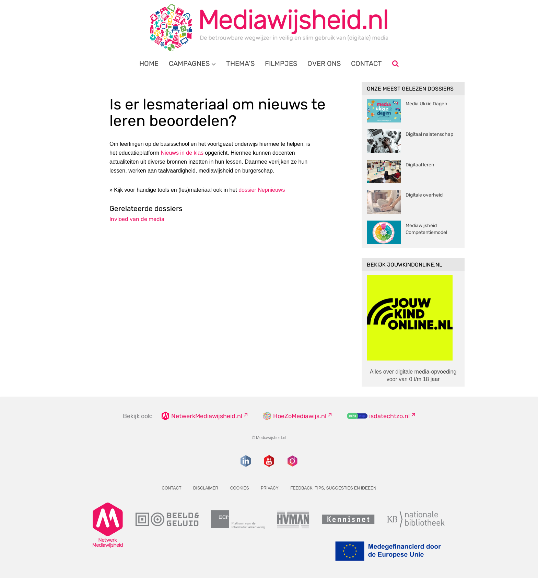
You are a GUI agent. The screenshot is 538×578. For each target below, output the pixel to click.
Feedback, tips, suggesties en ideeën (333, 488)
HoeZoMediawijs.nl (299, 416)
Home (149, 63)
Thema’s (240, 63)
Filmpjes (281, 63)
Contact (366, 63)
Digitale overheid (424, 195)
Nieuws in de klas (182, 153)
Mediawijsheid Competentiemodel (426, 229)
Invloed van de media (136, 219)
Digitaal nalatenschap (429, 134)
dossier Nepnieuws (261, 190)
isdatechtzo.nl (389, 416)
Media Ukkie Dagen (426, 104)
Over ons (324, 63)
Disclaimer (205, 488)
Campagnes (189, 63)
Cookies (239, 488)
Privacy (270, 488)
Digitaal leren (420, 165)
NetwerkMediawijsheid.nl (206, 416)
